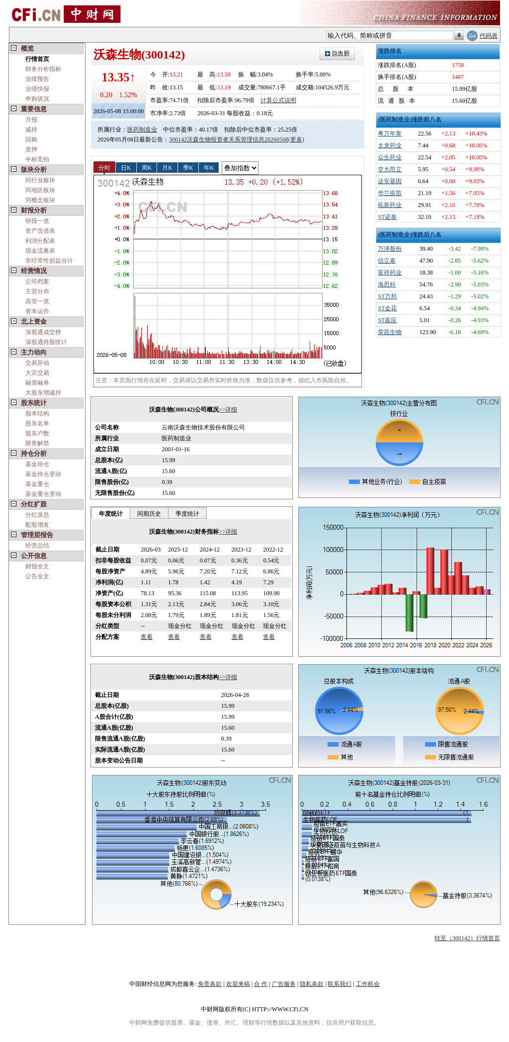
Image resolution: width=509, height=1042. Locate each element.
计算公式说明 (278, 100)
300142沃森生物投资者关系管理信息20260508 (228, 139)
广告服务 (284, 983)
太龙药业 (390, 145)
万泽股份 (390, 248)
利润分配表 (40, 240)
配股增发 (37, 524)
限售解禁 (37, 443)
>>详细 (228, 409)
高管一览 (37, 301)
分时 (104, 167)
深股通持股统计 (46, 342)
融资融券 (37, 382)
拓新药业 (390, 205)
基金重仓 (37, 484)
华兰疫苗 (390, 193)
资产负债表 (40, 230)
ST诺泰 (387, 216)
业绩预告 (37, 78)
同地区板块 (40, 190)
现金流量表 (40, 250)
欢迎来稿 (238, 983)
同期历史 (149, 513)
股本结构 (37, 413)
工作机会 (368, 983)
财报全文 (37, 566)
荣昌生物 (390, 332)
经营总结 (37, 545)
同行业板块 (40, 180)
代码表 (489, 35)
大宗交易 (37, 372)
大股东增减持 (43, 392)
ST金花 (387, 308)
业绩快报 (37, 88)
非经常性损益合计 (49, 260)
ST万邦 (387, 296)
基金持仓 (37, 464)
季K (188, 167)
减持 (31, 129)
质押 (31, 149)
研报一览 (37, 220)
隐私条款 (312, 983)
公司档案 (37, 281)
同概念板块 (40, 200)
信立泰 (387, 260)
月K (167, 167)
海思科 (387, 284)
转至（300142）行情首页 (467, 938)
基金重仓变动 (43, 493)
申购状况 (37, 98)
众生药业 (390, 157)
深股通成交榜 (43, 332)
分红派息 (37, 514)
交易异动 (37, 362)
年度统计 (111, 513)
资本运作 (37, 311)
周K (147, 167)
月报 (31, 119)
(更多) (296, 139)
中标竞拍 (37, 159)
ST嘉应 (387, 320)
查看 (147, 636)
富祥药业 (390, 272)
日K (126, 167)
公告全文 (37, 576)
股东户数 (37, 433)
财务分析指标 (43, 69)
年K (209, 167)
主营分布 (37, 291)
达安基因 (390, 181)
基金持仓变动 (43, 474)
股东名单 (37, 423)
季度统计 (187, 513)
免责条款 (210, 983)
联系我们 (339, 983)
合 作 (260, 983)
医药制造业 (142, 129)
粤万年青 (390, 133)
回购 (31, 139)
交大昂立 (390, 169)
